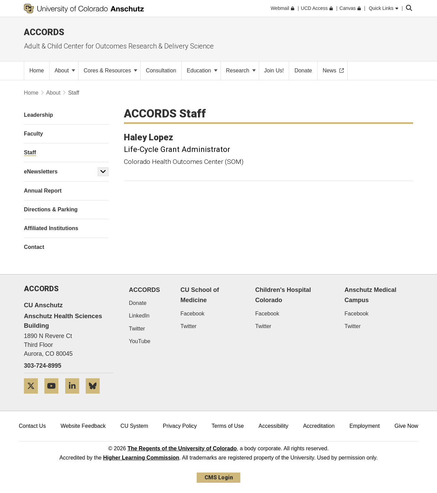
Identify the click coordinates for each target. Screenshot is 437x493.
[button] (103, 171)
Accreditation (319, 426)
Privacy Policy (180, 426)
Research (241, 70)
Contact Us (32, 426)
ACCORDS (144, 289)
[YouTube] (54, 396)
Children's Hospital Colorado (283, 295)
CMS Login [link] (219, 477)
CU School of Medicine (200, 295)
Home (31, 93)
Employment (364, 426)
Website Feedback (82, 426)
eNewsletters (41, 171)
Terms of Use (228, 426)
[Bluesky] (95, 396)
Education (202, 70)
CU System (134, 426)
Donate (138, 303)
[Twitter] (33, 396)
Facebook (193, 313)
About (65, 70)
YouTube (140, 341)
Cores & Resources (110, 70)
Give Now (406, 426)
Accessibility (273, 426)
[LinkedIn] (74, 396)
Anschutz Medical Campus (370, 295)
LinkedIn (139, 316)
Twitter (137, 329)
